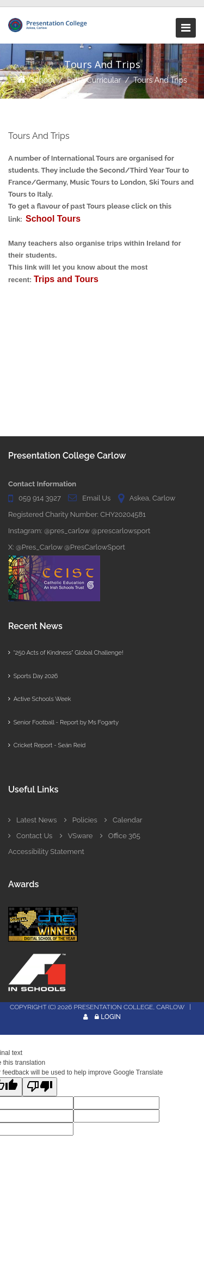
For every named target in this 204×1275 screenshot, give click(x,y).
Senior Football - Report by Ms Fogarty (63, 722)
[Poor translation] (39, 1086)
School (42, 80)
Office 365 (120, 836)
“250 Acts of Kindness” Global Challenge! (65, 652)
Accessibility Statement (46, 851)
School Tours (53, 218)
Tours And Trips (160, 80)
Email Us (96, 498)
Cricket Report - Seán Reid (46, 745)
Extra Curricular (94, 80)
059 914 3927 (39, 498)
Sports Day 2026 (33, 676)
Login (111, 1017)
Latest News (32, 820)
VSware (76, 836)
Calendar (123, 820)
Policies (80, 820)
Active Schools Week (39, 699)
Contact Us (30, 836)
